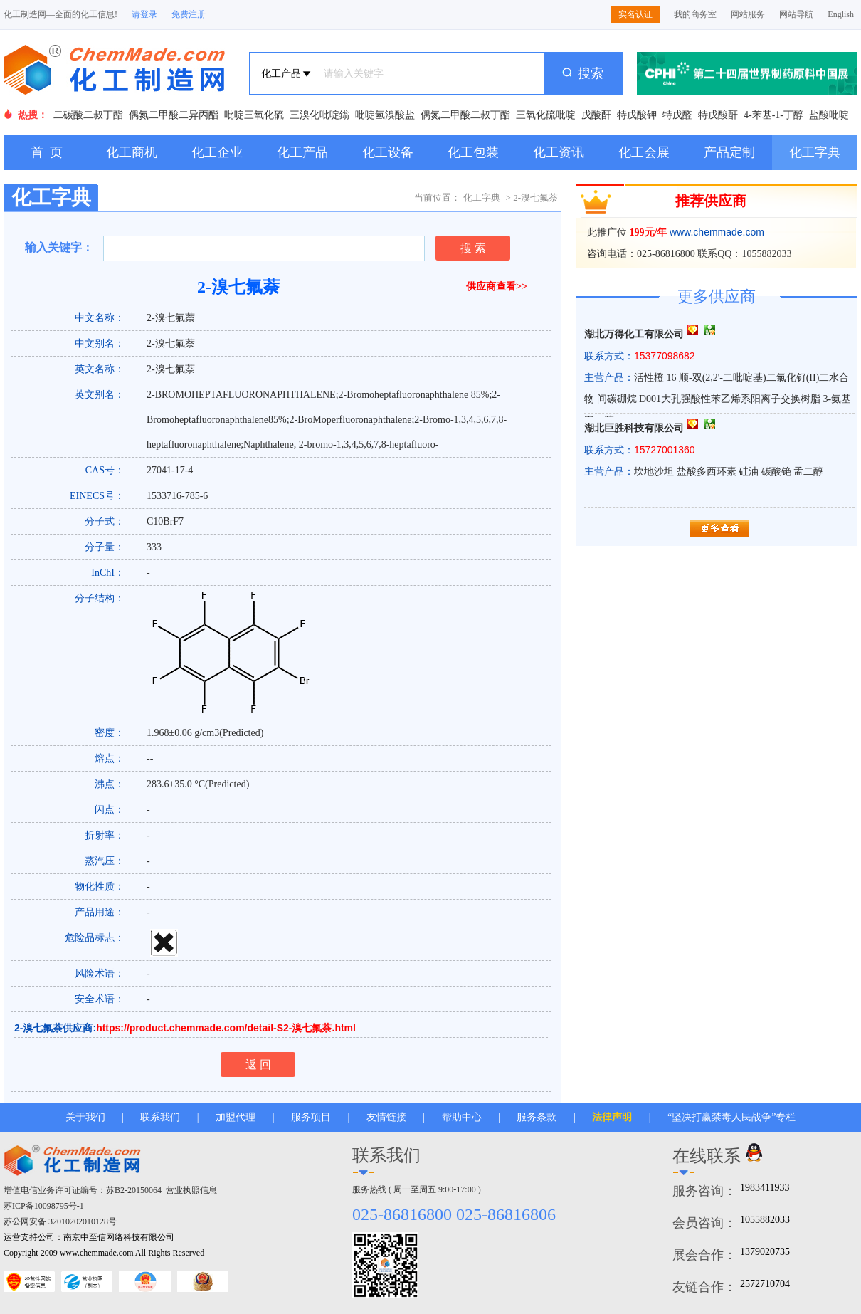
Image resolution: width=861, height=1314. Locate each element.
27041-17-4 (170, 470)
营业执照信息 (191, 1190)
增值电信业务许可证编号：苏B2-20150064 (83, 1190)
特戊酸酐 (718, 115)
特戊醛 (677, 115)
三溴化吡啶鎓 (319, 115)
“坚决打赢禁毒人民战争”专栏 (731, 1117)
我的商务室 (695, 14)
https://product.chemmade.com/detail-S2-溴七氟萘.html (226, 1028)
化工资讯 (558, 152)
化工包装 (473, 152)
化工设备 (387, 152)
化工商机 (131, 152)
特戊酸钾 (637, 115)
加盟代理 (235, 1117)
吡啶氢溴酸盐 (385, 115)
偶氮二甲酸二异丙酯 (173, 115)
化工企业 (217, 152)
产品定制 (729, 152)
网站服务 (748, 14)
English (841, 14)
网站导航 (796, 14)
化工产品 (302, 152)
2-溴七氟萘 (171, 317)
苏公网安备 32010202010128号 (60, 1221)
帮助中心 (462, 1117)
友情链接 (386, 1117)
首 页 (47, 152)
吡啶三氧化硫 (254, 115)
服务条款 (536, 1117)
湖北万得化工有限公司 (634, 334)
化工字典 (814, 152)
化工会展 (644, 152)
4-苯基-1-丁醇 (773, 115)
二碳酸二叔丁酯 (88, 115)
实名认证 (635, 14)
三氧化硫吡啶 (546, 115)
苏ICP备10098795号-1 (44, 1206)
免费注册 (188, 14)
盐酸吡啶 (829, 115)
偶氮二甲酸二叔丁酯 (465, 115)
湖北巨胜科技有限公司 (634, 428)
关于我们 (85, 1117)
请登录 (144, 14)
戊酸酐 (596, 115)
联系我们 (160, 1117)
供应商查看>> (496, 286)
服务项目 (311, 1117)
